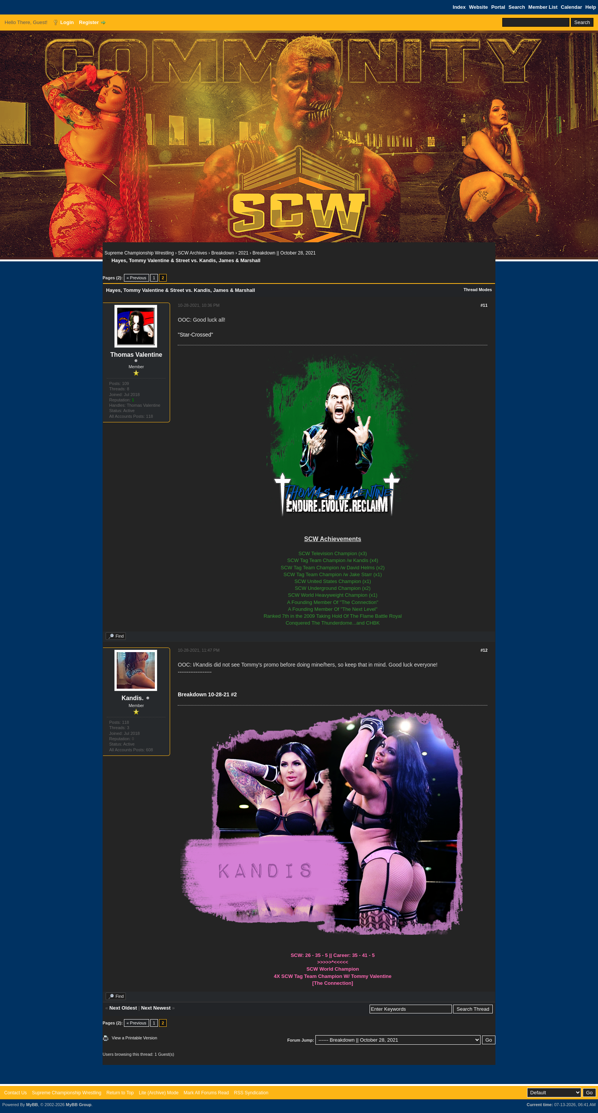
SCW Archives (192, 253)
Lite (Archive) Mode (158, 1092)
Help (590, 7)
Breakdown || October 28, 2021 (284, 253)
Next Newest (155, 1008)
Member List (543, 7)
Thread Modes (477, 289)
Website (478, 7)
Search (516, 7)
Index (459, 7)
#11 (484, 305)
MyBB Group (78, 1104)
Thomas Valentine (136, 354)
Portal (498, 7)
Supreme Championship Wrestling (139, 253)
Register (89, 22)
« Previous (136, 277)
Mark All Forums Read (206, 1092)
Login (67, 22)
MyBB (32, 1104)
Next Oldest (123, 1008)
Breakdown (222, 253)
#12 (484, 650)
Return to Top (120, 1092)
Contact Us (15, 1092)
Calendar (571, 7)
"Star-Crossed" (195, 335)
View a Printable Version (134, 1038)
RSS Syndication (251, 1092)
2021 (243, 253)
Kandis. (133, 698)
